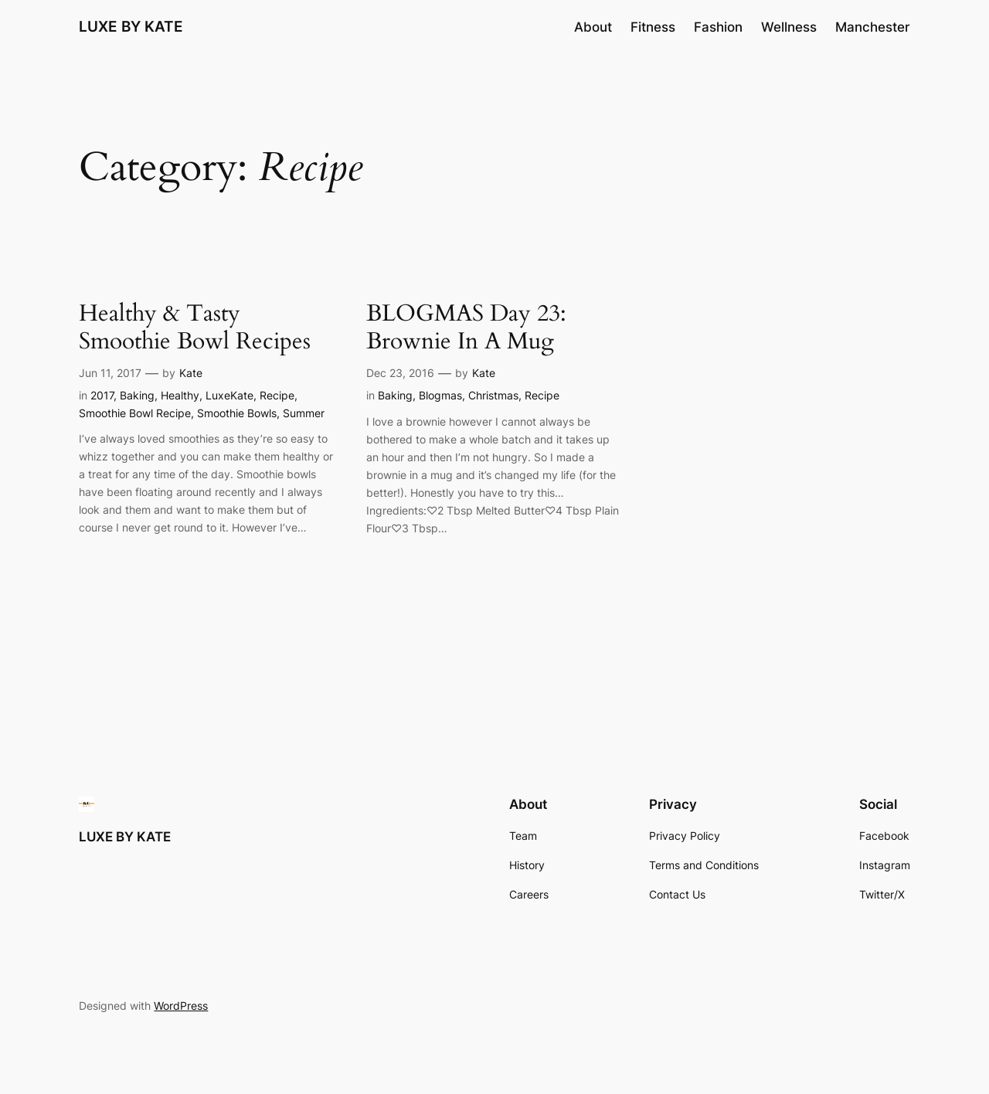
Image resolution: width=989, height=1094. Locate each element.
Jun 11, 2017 (110, 372)
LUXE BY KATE (131, 26)
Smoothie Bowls (237, 413)
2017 (102, 395)
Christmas (493, 395)
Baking (137, 395)
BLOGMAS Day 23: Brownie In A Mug (466, 328)
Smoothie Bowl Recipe (135, 413)
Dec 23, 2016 (400, 372)
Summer (304, 413)
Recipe (277, 395)
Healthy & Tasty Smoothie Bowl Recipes (195, 328)
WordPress (181, 1005)
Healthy (180, 395)
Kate (190, 372)
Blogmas (440, 395)
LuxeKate (229, 395)
